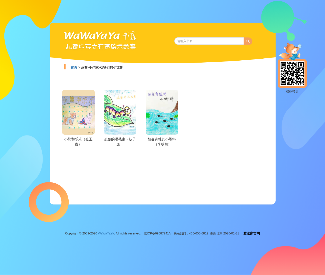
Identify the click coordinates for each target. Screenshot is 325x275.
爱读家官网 (251, 233)
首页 (74, 67)
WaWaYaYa (106, 233)
